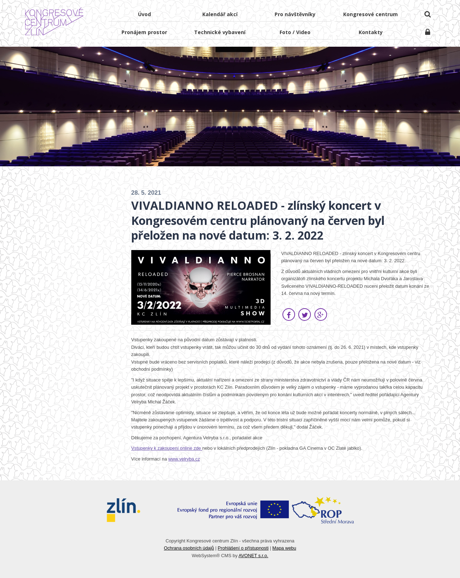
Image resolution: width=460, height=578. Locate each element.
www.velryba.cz (184, 459)
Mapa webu (284, 548)
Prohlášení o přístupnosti (243, 548)
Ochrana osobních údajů (189, 548)
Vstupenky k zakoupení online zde (166, 448)
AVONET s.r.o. (253, 555)
